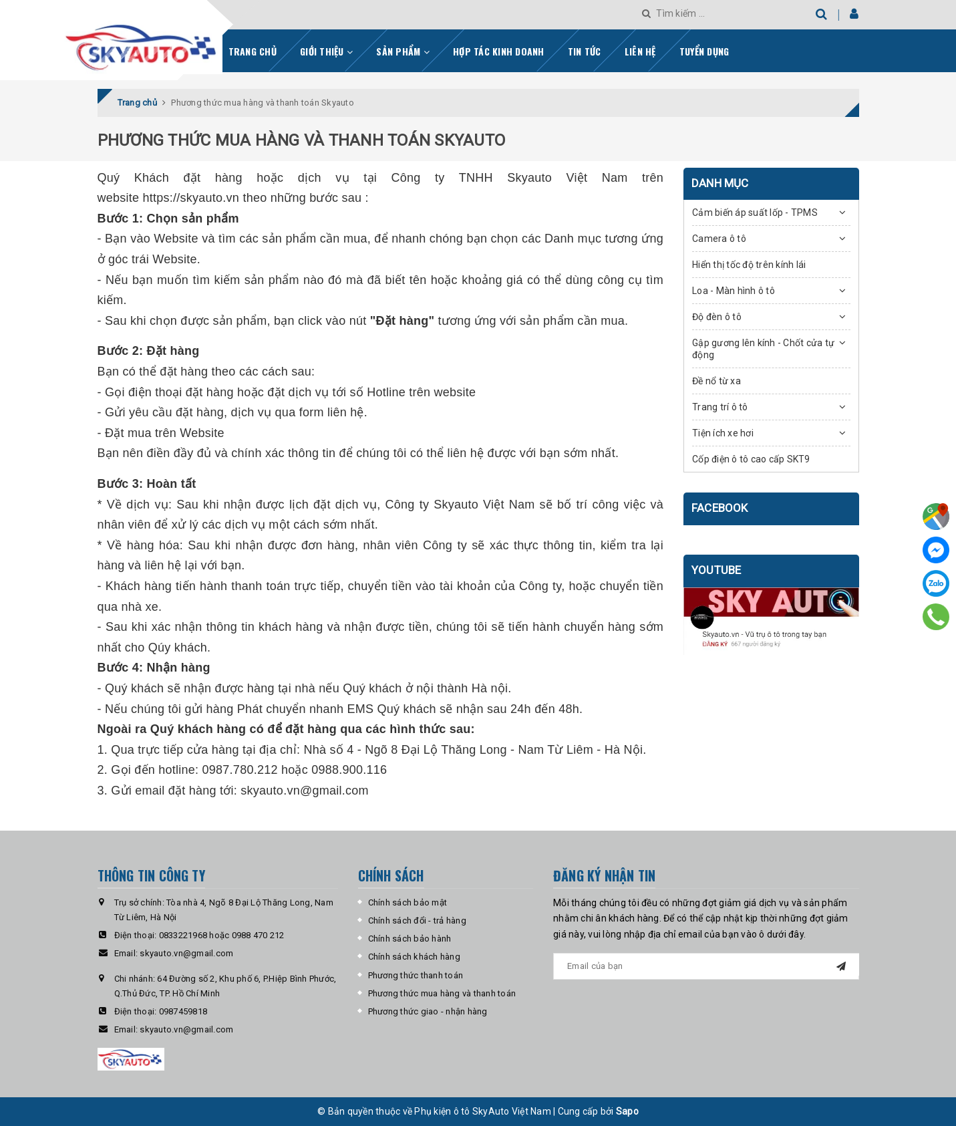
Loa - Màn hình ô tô (733, 290)
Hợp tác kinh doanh (498, 51)
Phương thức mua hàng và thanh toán (442, 993)
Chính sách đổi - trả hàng (417, 921)
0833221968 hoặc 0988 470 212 (222, 935)
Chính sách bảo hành (410, 939)
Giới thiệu (326, 51)
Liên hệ (640, 51)
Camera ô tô (719, 238)
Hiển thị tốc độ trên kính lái (749, 264)
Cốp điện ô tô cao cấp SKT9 (751, 459)
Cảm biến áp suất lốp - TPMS (755, 212)
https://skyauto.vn (191, 197)
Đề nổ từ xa (716, 381)
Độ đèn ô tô (717, 316)
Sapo (627, 1111)
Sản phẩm (403, 51)
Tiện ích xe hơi (723, 433)
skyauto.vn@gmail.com (304, 790)
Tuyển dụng (704, 51)
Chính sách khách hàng (414, 957)
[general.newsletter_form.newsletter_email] (706, 966)
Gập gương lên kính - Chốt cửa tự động (763, 348)
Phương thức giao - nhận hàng (428, 1011)
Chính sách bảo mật (408, 902)
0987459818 (183, 1011)
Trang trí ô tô (720, 407)
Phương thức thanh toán (416, 975)
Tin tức (584, 51)
